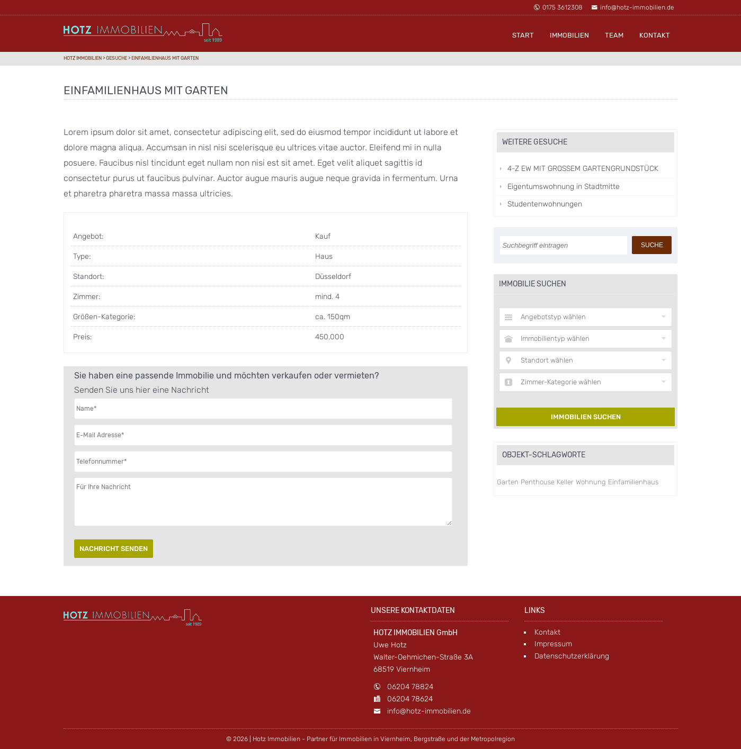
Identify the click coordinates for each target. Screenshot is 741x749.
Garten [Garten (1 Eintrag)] (508, 482)
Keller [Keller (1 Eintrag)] (565, 482)
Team (614, 35)
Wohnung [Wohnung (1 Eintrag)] (591, 482)
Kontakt (654, 35)
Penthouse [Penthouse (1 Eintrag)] (538, 482)
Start (523, 35)
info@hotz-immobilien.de (632, 7)
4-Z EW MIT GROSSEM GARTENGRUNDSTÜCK (582, 168)
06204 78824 (410, 686)
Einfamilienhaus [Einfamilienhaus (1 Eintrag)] (633, 482)
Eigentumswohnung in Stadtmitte (563, 186)
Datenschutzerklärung (571, 656)
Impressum (553, 643)
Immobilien (569, 35)
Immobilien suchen (586, 417)
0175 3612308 (557, 7)
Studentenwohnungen (544, 204)
